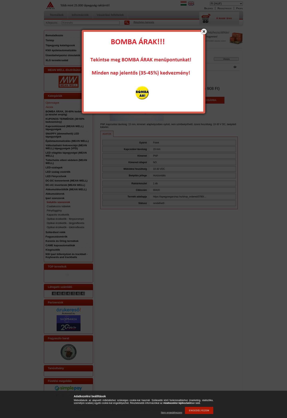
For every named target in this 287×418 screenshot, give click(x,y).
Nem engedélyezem (171, 412)
